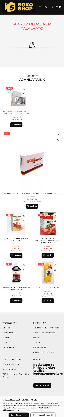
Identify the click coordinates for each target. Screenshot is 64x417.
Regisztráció (8, 333)
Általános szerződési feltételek (46, 328)
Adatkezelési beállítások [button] (43, 352)
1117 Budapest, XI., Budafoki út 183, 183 (16, 375)
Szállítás (36, 342)
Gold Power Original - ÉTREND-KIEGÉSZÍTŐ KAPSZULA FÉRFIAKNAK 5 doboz (32, 193)
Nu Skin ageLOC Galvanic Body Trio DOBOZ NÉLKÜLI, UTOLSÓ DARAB (16, 113)
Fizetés (36, 337)
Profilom (6, 337)
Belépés (6, 328)
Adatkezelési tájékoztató (44, 333)
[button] (39, 7)
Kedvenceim (8, 347)
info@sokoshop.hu (11, 364)
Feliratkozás (42, 385)
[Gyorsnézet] (57, 139)
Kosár (5, 342)
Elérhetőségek (39, 347)
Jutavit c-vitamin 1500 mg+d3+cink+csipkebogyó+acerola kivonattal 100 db (47, 240)
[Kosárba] (32, 206)
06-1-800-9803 (9, 369)
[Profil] (52, 7)
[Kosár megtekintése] (58, 7)
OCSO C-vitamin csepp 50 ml (48, 287)
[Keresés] (46, 7)
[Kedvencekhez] (57, 134)
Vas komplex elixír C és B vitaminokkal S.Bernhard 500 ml (16, 288)
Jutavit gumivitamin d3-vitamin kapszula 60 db (16, 239)
